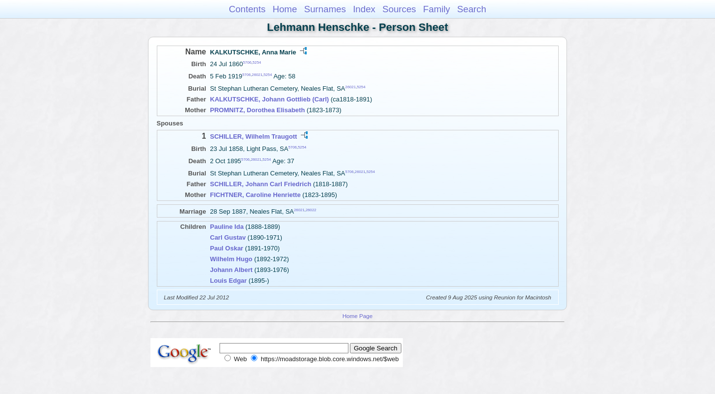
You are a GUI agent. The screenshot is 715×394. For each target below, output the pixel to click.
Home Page (358, 316)
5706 (247, 62)
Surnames (324, 9)
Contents (247, 9)
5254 (256, 62)
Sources (399, 9)
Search (471, 9)
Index (364, 9)
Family (436, 9)
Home (284, 9)
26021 (257, 75)
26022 (311, 210)
